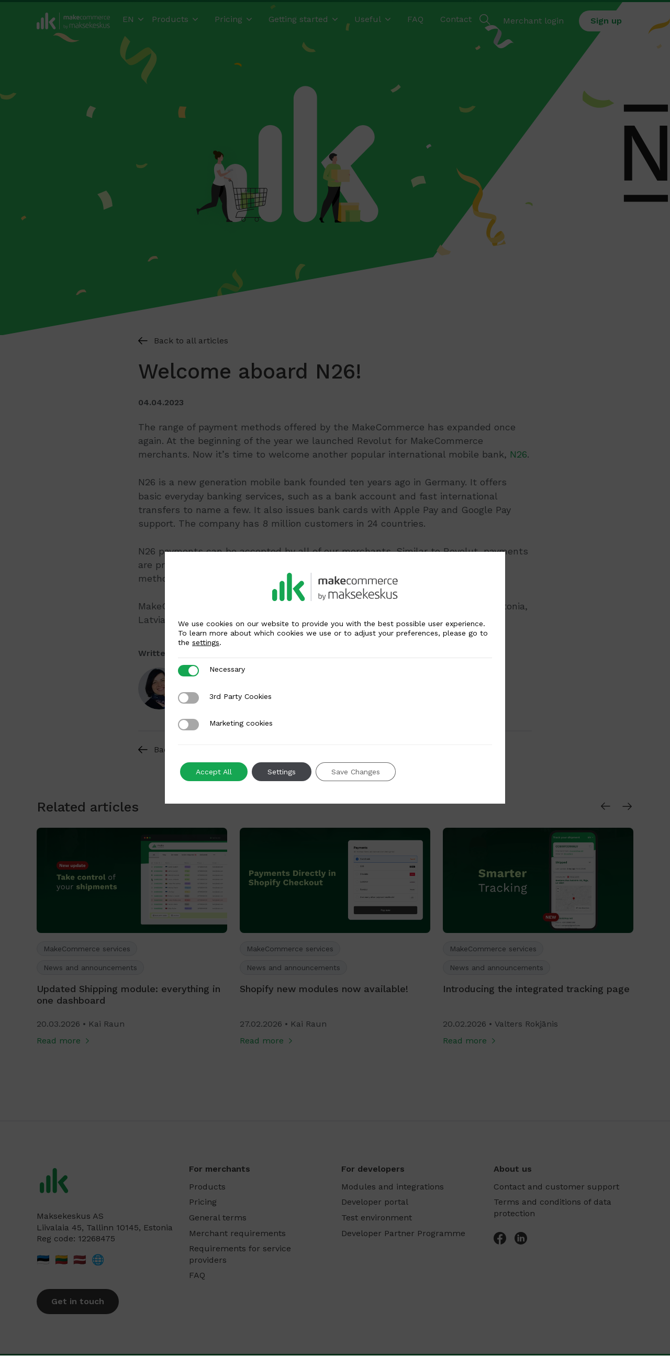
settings (205, 642)
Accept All (214, 772)
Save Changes (355, 772)
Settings (281, 772)
